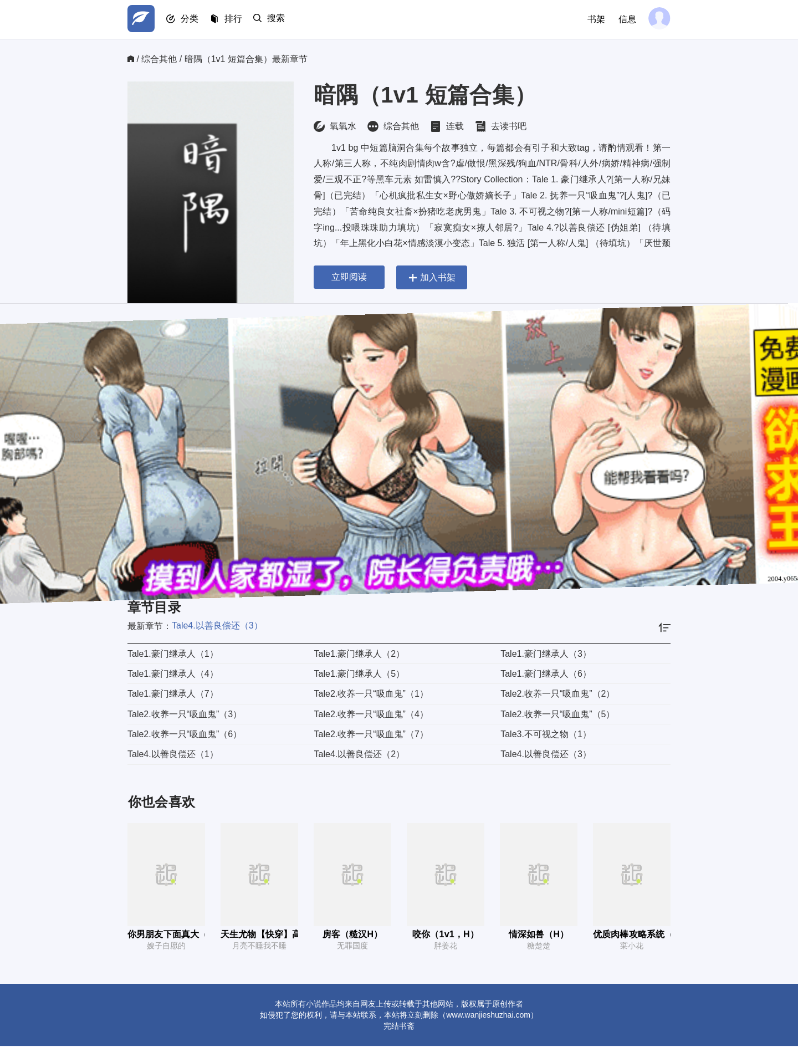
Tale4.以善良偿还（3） (217, 625)
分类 (193, 19)
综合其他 (159, 59)
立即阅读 (349, 277)
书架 (594, 19)
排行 (238, 19)
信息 (625, 19)
